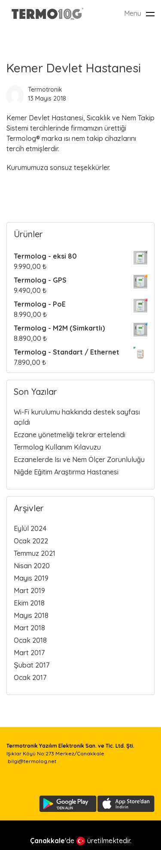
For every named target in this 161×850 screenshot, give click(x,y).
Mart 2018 (29, 627)
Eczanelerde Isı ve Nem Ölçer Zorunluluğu (79, 459)
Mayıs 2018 (31, 615)
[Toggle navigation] (150, 14)
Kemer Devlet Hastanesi (73, 67)
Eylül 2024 (30, 528)
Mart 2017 (29, 652)
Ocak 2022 (31, 541)
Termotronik (45, 89)
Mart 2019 (29, 590)
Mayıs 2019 (31, 578)
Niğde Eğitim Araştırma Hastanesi (66, 472)
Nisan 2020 (32, 565)
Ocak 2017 (30, 677)
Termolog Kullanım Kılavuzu (57, 447)
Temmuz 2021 (34, 553)
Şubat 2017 (31, 665)
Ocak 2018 (30, 640)
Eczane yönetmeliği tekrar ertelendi (69, 434)
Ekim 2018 (29, 603)
